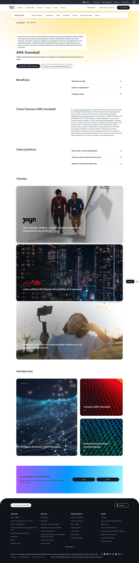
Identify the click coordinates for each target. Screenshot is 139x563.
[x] (101, 554)
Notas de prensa (16, 543)
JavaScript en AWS (76, 538)
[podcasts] (118, 554)
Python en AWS (76, 527)
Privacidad (13, 557)
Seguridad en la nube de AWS (20, 533)
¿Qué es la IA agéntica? (18, 524)
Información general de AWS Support (112, 531)
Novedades (14, 537)
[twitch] (113, 554)
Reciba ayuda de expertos (109, 534)
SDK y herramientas (77, 521)
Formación (44, 521)
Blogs (12, 540)
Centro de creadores (77, 517)
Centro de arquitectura (48, 531)
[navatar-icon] (134, 2)
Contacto (104, 517)
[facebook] (104, 554)
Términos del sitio (24, 557)
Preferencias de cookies (38, 557)
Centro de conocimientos (109, 527)
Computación (20, 22)
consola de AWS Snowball (82, 110)
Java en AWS (75, 531)
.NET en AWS (75, 524)
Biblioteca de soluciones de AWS (51, 527)
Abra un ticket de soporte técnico (111, 521)
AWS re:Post (105, 524)
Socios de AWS (45, 543)
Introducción (45, 517)
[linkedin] (107, 554)
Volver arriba (69, 547)
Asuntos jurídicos (106, 541)
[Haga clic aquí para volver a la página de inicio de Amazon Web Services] (11, 8)
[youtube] (116, 554)
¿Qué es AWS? (15, 517)
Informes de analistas (47, 540)
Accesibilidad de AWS (107, 538)
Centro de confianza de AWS (49, 524)
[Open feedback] (137, 281)
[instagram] (110, 554)
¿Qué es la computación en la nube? (22, 521)
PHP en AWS (75, 534)
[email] (121, 554)
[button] (30, 7)
